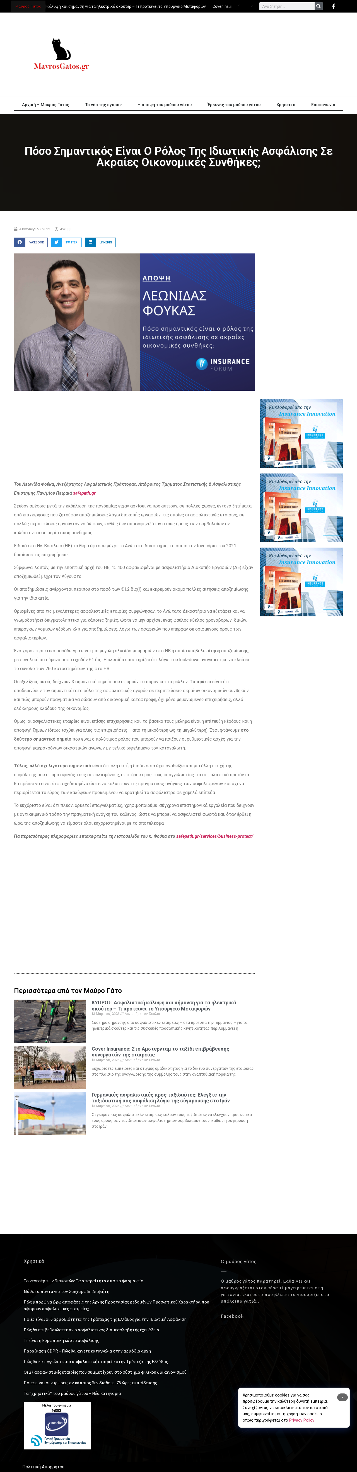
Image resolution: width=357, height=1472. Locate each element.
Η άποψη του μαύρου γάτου (165, 104)
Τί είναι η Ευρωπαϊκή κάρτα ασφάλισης (61, 1340)
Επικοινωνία (323, 104)
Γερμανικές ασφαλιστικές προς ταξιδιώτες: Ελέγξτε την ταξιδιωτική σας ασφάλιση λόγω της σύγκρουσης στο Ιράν (161, 1098)
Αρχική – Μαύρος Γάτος (45, 104)
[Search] (319, 6)
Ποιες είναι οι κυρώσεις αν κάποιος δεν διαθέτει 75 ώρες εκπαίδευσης (90, 1382)
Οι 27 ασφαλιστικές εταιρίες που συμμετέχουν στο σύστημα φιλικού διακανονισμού (105, 1372)
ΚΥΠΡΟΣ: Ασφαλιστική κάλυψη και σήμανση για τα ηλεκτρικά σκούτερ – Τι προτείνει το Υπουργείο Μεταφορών (107, 6)
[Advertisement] (229, 54)
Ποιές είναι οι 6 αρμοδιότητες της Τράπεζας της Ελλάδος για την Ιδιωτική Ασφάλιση (105, 1319)
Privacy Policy (301, 1420)
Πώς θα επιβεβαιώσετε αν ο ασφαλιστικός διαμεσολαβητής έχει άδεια (91, 1329)
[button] (31, 242)
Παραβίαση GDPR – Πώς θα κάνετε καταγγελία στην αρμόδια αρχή (87, 1351)
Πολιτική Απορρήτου (43, 1466)
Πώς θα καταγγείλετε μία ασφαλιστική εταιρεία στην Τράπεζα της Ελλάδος (96, 1361)
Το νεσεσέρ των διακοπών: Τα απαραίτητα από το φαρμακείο (83, 1280)
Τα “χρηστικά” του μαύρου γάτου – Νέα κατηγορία (72, 1393)
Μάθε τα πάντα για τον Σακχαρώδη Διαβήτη (66, 1291)
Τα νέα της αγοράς (103, 104)
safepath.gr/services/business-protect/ (214, 836)
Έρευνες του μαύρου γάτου (234, 104)
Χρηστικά (285, 104)
